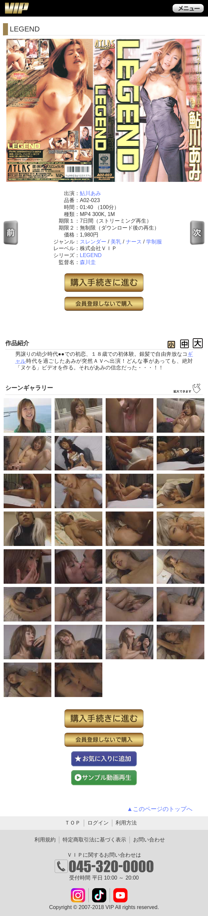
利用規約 (45, 839)
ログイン (98, 823)
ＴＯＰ (72, 823)
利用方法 (126, 823)
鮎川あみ (90, 193)
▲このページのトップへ (159, 809)
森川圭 (88, 262)
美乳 (116, 241)
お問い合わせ (149, 839)
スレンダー (93, 241)
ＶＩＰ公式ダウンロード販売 (16, 8)
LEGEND (91, 255)
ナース (134, 241)
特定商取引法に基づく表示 (94, 839)
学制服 (154, 241)
